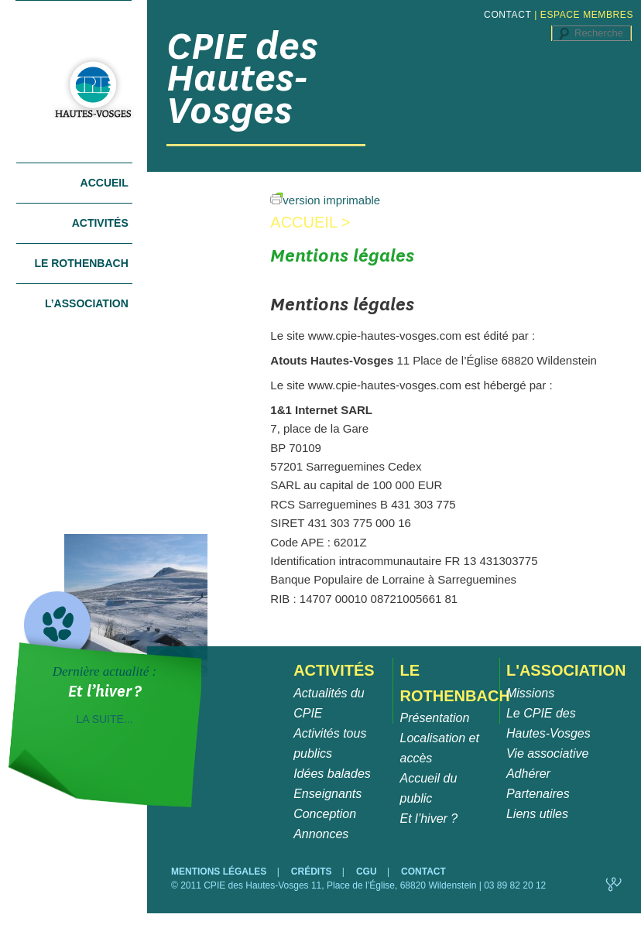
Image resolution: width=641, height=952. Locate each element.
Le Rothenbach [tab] (81, 263)
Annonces (320, 834)
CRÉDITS (312, 871)
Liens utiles (537, 813)
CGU (367, 871)
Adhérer (528, 773)
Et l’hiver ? (429, 818)
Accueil (105, 182)
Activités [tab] (100, 223)
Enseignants (327, 793)
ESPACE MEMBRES (586, 14)
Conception (324, 813)
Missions (530, 693)
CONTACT (507, 14)
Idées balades (332, 773)
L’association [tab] (87, 303)
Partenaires (538, 793)
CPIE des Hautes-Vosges (242, 78)
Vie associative (547, 753)
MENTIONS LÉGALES (220, 871)
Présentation (435, 717)
